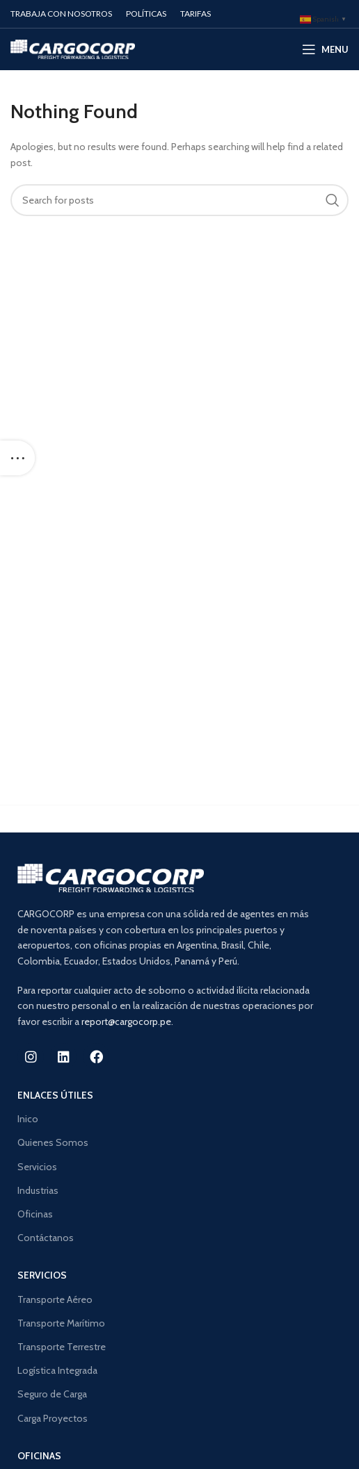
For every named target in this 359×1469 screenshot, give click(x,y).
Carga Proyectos (52, 1418)
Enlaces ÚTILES (55, 1095)
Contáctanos (45, 1237)
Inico (27, 1119)
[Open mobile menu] (325, 49)
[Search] (179, 200)
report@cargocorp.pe (126, 1021)
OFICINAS (39, 1456)
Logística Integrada (57, 1370)
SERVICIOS (42, 1275)
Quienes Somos (52, 1142)
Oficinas (35, 1214)
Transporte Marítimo (61, 1323)
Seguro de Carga (52, 1394)
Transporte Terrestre (61, 1346)
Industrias (37, 1190)
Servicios (37, 1166)
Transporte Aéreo (55, 1299)
